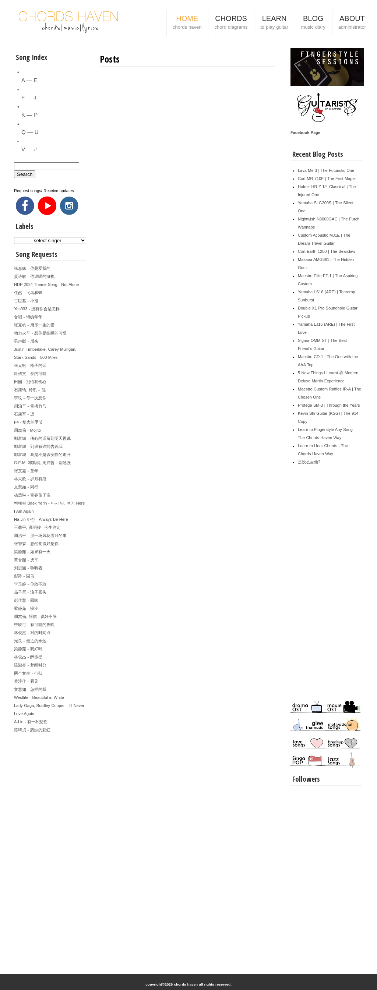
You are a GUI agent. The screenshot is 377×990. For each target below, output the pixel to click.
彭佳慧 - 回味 (26, 600)
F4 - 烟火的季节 (28, 422)
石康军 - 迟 (24, 414)
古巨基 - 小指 (26, 300)
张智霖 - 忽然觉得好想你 (36, 543)
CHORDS (230, 23)
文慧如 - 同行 (26, 487)
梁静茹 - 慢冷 (26, 608)
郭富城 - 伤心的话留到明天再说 (42, 438)
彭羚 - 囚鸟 (24, 576)
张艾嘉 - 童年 (26, 471)
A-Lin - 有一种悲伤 (30, 721)
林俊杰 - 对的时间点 (32, 632)
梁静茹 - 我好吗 (28, 649)
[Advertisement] (50, 844)
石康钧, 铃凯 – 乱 (30, 390)
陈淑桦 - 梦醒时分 (30, 665)
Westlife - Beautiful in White (39, 697)
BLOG (313, 23)
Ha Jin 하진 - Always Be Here (41, 519)
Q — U (30, 132)
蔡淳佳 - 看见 (26, 681)
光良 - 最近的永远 (30, 641)
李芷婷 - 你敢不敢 (30, 584)
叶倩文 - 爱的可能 (30, 373)
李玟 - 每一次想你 (30, 398)
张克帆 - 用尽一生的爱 (34, 325)
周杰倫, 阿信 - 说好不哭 (35, 616)
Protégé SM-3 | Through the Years (329, 405)
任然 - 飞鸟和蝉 (28, 292)
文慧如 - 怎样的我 (30, 689)
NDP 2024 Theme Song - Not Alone (46, 284)
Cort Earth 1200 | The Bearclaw (326, 251)
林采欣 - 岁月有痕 (30, 479)
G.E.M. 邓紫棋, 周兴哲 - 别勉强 (42, 462)
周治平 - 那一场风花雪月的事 (40, 535)
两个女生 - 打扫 (28, 673)
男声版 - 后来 (26, 341)
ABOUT (352, 23)
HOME (187, 23)
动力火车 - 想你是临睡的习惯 (40, 333)
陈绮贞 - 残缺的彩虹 (32, 730)
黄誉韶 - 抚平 (26, 560)
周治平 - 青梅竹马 (30, 406)
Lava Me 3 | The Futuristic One (326, 170)
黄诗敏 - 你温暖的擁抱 (34, 276)
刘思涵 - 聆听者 (28, 568)
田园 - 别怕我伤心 (30, 381)
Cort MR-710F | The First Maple (327, 178)
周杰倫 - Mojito (27, 430)
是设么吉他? (309, 462)
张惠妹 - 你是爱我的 (32, 268)
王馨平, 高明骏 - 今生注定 (37, 527)
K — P (29, 115)
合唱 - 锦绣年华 (28, 317)
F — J (28, 97)
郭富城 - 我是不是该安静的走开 (42, 454)
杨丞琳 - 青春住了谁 (32, 495)
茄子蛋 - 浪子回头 (30, 592)
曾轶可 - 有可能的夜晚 (34, 624)
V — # (29, 149)
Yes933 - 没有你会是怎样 (37, 309)
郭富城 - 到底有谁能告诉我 (38, 446)
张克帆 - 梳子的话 (30, 365)
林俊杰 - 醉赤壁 (28, 657)
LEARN (274, 23)
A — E (29, 80)
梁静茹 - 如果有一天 (32, 551)
